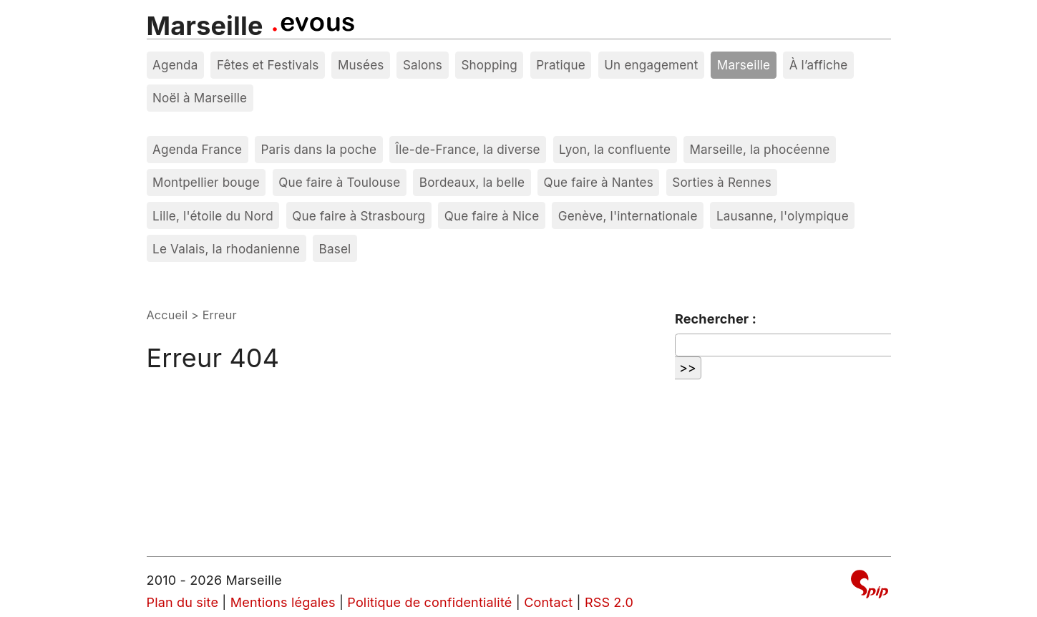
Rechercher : (715, 318)
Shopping (489, 64)
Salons (422, 64)
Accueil (167, 315)
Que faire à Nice (492, 215)
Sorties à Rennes (721, 182)
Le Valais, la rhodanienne (226, 248)
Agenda (175, 64)
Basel (335, 248)
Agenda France (197, 149)
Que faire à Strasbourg (358, 215)
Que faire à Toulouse (339, 182)
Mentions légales (283, 602)
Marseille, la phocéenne (759, 149)
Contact (548, 602)
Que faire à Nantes (598, 182)
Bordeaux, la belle (472, 182)
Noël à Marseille (199, 97)
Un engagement (651, 64)
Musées (361, 64)
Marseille (205, 26)
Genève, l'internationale (628, 215)
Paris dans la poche (318, 149)
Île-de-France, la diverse (467, 149)
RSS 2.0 (609, 602)
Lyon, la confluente (615, 149)
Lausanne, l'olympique (782, 215)
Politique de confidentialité (429, 602)
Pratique (560, 64)
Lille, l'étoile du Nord (212, 215)
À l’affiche (818, 64)
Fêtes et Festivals (268, 64)
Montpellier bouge (206, 182)
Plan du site (183, 602)
